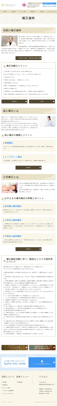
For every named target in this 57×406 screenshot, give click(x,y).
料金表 (42, 11)
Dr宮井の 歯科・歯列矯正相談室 (28, 58)
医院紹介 (5, 385)
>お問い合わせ (10, 402)
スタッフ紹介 (23, 11)
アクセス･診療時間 (8, 390)
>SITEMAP (4, 402)
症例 (42, 101)
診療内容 (33, 11)
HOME (4, 11)
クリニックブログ (51, 11)
